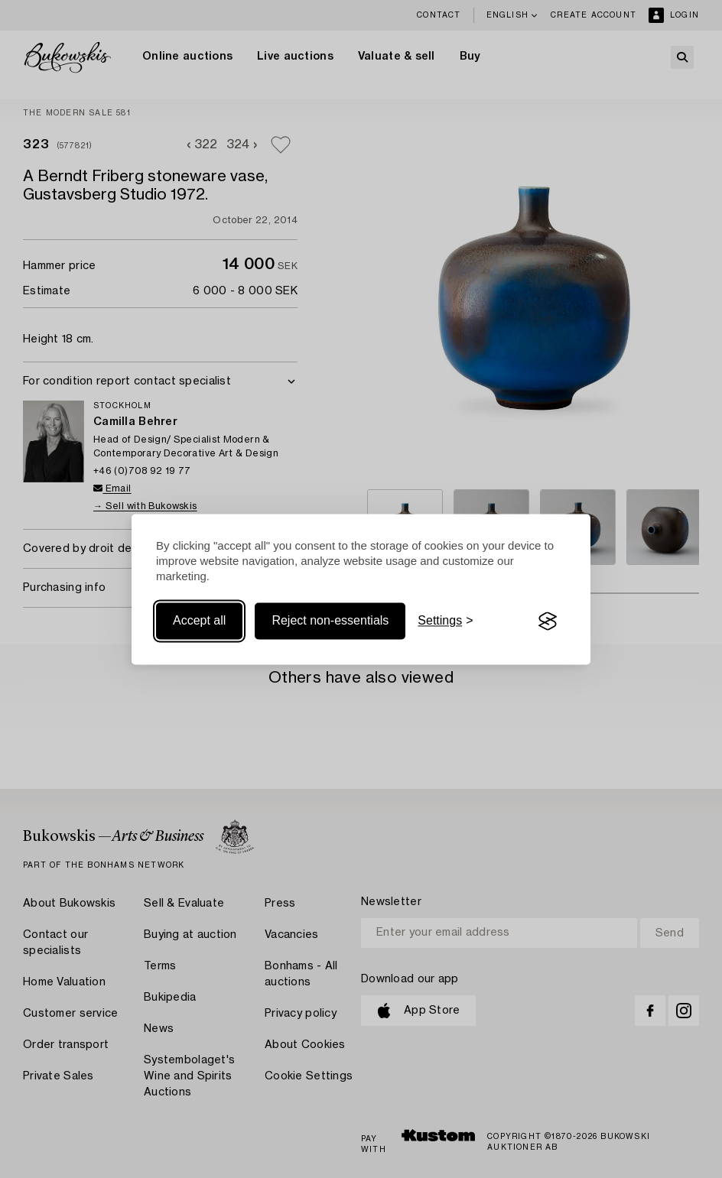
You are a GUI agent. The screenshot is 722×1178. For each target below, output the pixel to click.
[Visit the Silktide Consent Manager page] (547, 621)
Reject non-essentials (330, 621)
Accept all (199, 621)
